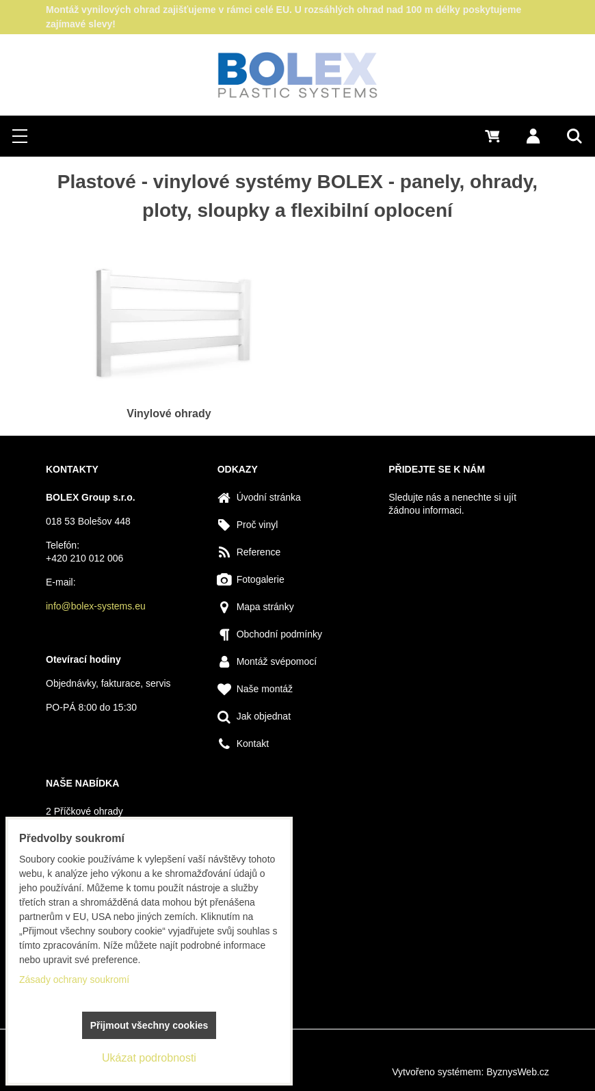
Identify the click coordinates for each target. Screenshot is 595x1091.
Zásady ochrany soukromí (74, 979)
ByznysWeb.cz (517, 1071)
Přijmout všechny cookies (149, 1025)
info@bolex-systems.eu (96, 606)
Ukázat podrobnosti (149, 1058)
